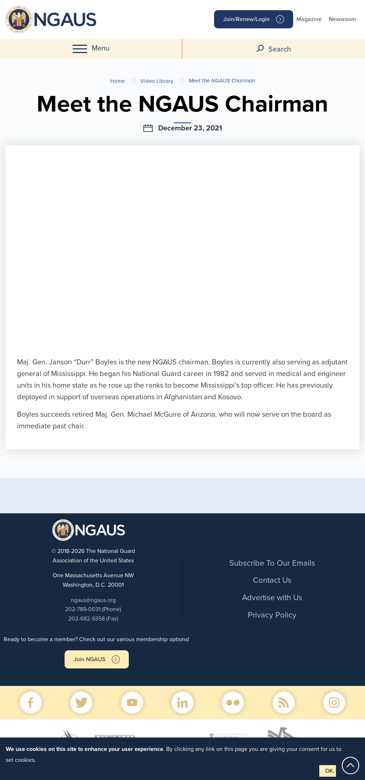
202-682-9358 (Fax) (93, 618)
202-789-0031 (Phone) (93, 609)
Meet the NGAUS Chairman (222, 80)
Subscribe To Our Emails (272, 563)
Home (117, 81)
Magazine (309, 19)
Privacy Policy (272, 615)
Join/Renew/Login (246, 19)
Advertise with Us (272, 597)
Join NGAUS (89, 659)
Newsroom (342, 19)
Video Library (156, 81)
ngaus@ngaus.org (93, 600)
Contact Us (272, 580)
